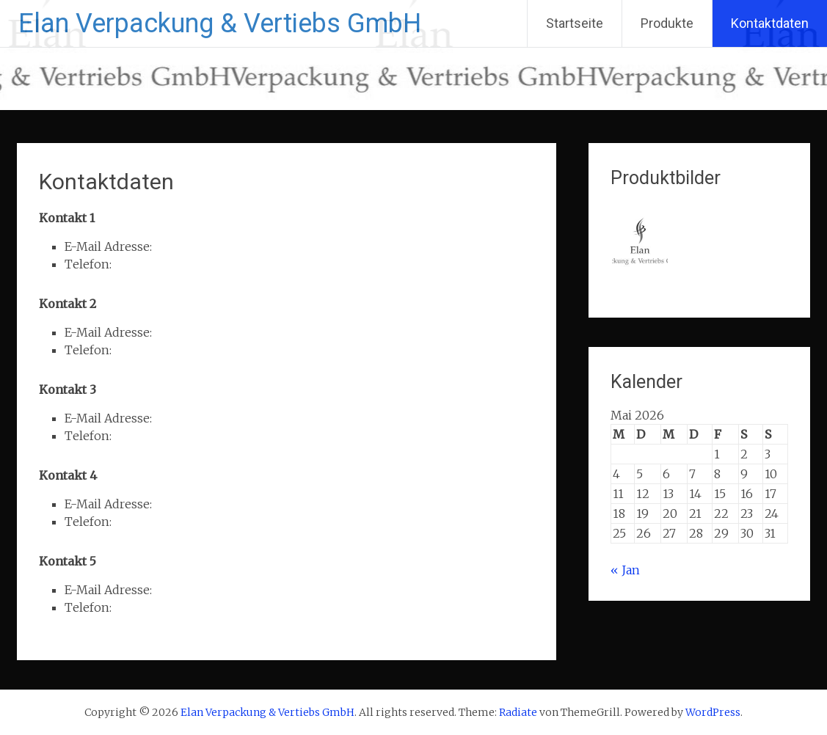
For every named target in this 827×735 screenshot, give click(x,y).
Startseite (574, 23)
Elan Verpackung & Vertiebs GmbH (219, 23)
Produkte (667, 23)
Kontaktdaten (770, 23)
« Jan (625, 570)
